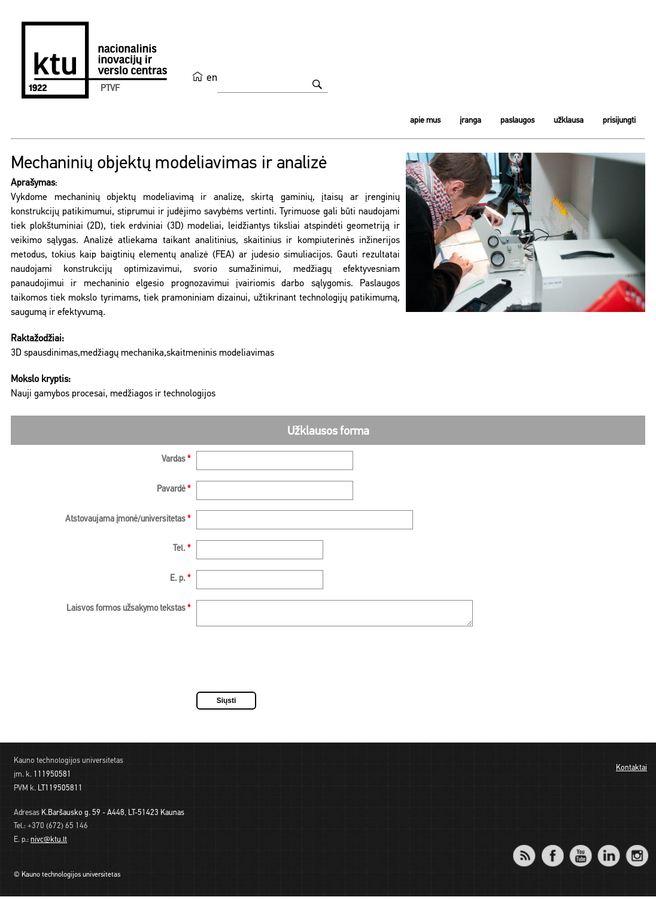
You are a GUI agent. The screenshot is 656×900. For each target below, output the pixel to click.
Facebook (552, 851)
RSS (529, 851)
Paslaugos (517, 120)
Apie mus (425, 120)
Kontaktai (631, 771)
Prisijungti (619, 120)
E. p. (180, 578)
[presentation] (287, 664)
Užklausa (569, 120)
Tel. (181, 548)
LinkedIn (608, 851)
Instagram (636, 851)
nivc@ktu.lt (49, 843)
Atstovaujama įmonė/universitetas (127, 519)
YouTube (580, 851)
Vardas (176, 459)
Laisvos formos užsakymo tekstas (128, 608)
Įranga (470, 120)
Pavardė (173, 489)
